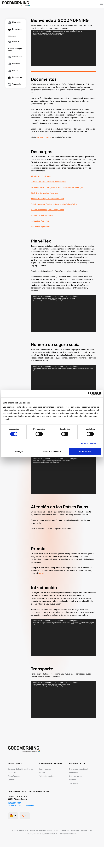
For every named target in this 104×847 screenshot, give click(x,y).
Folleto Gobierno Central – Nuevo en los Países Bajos (54, 204)
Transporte (73, 783)
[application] (63, 48)
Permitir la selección (52, 451)
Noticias (42, 773)
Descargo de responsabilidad (41, 830)
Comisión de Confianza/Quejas (20, 769)
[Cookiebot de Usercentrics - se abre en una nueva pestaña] (90, 393)
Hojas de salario (75, 776)
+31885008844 (14, 803)
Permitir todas (85, 451)
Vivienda (72, 780)
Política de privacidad (20, 830)
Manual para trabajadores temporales (47, 210)
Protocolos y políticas (40, 226)
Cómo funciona (14, 776)
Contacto (11, 780)
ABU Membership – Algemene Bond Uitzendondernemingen (57, 187)
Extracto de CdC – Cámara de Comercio (48, 182)
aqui (41, 573)
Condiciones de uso (61, 830)
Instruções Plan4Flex (40, 221)
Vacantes (12, 773)
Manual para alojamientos (42, 215)
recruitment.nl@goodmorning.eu (21, 805)
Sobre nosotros (45, 769)
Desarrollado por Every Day (81, 830)
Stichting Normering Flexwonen (45, 193)
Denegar (19, 451)
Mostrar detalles (88, 443)
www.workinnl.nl (43, 137)
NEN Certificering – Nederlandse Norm (47, 198)
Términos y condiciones (41, 176)
